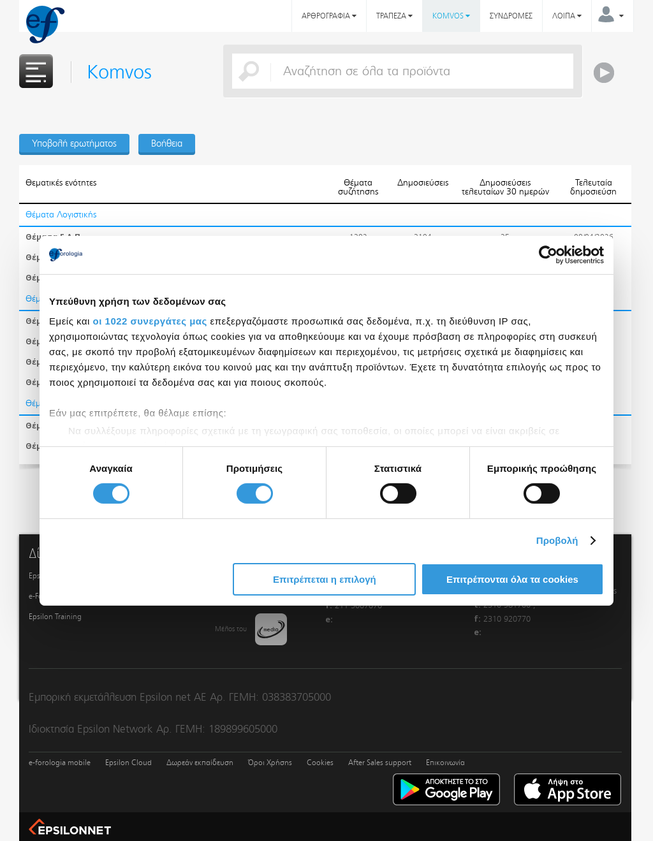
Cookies (320, 762)
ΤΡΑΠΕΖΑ (394, 15)
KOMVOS (451, 15)
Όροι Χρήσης (270, 762)
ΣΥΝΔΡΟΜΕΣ (511, 15)
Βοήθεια (166, 143)
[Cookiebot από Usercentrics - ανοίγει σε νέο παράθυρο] (548, 254)
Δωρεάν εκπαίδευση (199, 762)
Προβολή (557, 540)
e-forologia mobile (60, 762)
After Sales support (379, 762)
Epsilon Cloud (128, 762)
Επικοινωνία (445, 762)
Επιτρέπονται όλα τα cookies (512, 579)
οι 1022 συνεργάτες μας (150, 321)
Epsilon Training (55, 616)
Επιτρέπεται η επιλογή (324, 579)
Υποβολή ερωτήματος (74, 143)
